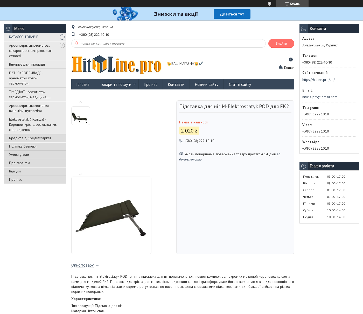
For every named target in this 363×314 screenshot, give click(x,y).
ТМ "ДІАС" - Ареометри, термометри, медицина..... (30, 94)
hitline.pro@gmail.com (319, 97)
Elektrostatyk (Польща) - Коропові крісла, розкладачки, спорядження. (33, 124)
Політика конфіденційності (225, 309)
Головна (82, 84)
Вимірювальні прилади (27, 64)
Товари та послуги (115, 84)
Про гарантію (19, 163)
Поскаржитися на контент (184, 309)
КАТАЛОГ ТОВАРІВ (23, 36)
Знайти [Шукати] (281, 43)
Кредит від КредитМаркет (30, 138)
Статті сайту (240, 84)
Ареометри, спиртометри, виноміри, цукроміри (29, 108)
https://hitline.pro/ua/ (318, 79)
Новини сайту (206, 84)
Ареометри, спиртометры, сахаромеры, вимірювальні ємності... (30, 50)
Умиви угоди (19, 154)
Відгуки (15, 171)
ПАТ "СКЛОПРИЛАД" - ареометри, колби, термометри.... (26, 78)
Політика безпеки (23, 146)
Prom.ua (206, 304)
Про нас (15, 179)
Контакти (176, 84)
